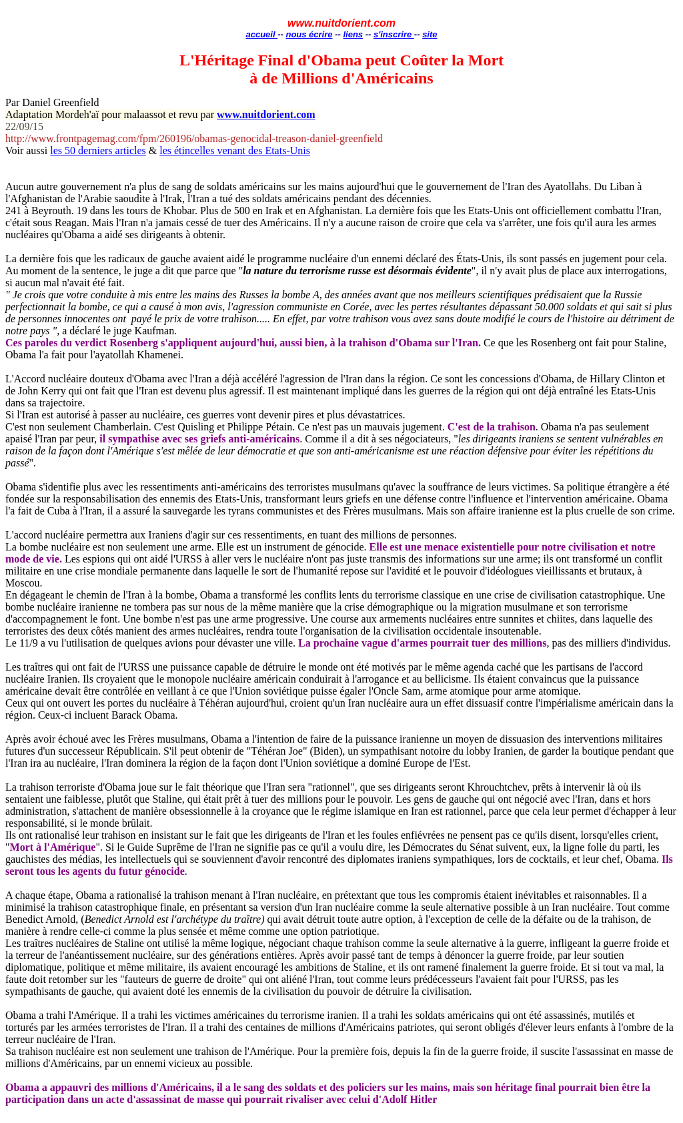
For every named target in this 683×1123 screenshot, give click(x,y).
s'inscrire (394, 34)
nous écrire (308, 34)
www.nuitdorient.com (266, 114)
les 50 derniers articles (98, 150)
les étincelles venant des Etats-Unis (234, 150)
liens (353, 34)
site (429, 34)
